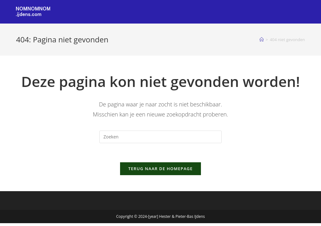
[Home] (262, 39)
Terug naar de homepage (160, 168)
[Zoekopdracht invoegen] (160, 137)
